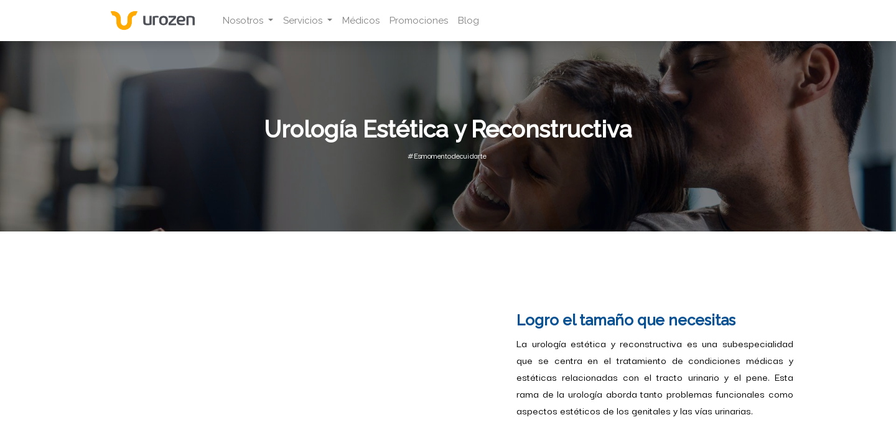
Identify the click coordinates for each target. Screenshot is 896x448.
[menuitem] (361, 21)
